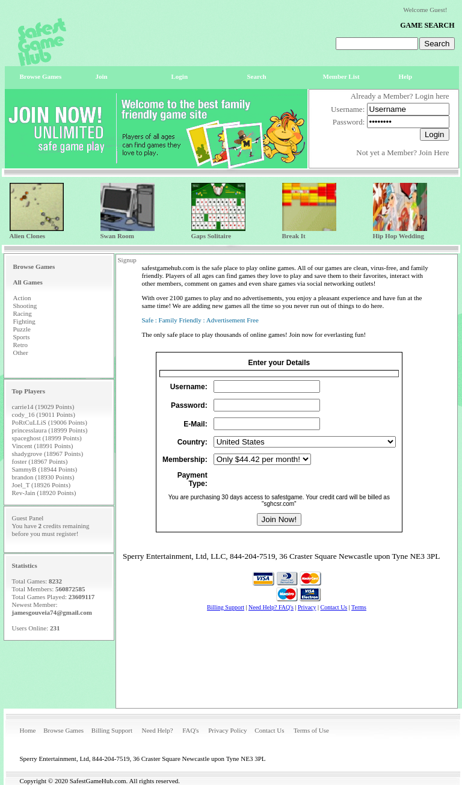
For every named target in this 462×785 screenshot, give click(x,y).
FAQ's (190, 730)
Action (22, 297)
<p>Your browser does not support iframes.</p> (286, 525)
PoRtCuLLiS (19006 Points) (49, 422)
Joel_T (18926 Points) (41, 484)
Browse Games (63, 730)
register (66, 533)
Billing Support (111, 730)
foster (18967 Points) (40, 461)
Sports (21, 336)
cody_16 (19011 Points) (43, 414)
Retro (20, 344)
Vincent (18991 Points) (42, 445)
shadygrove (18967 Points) (48, 453)
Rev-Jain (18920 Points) (44, 492)
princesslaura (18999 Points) (50, 430)
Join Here (434, 152)
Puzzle (22, 329)
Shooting (25, 305)
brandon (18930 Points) (43, 477)
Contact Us (269, 730)
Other (20, 352)
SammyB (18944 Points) (45, 469)
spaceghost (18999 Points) (47, 438)
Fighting (24, 321)
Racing (22, 313)
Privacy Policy (227, 730)
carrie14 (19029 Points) (43, 406)
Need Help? (157, 730)
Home (28, 730)
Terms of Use (311, 730)
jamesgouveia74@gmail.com (52, 612)
